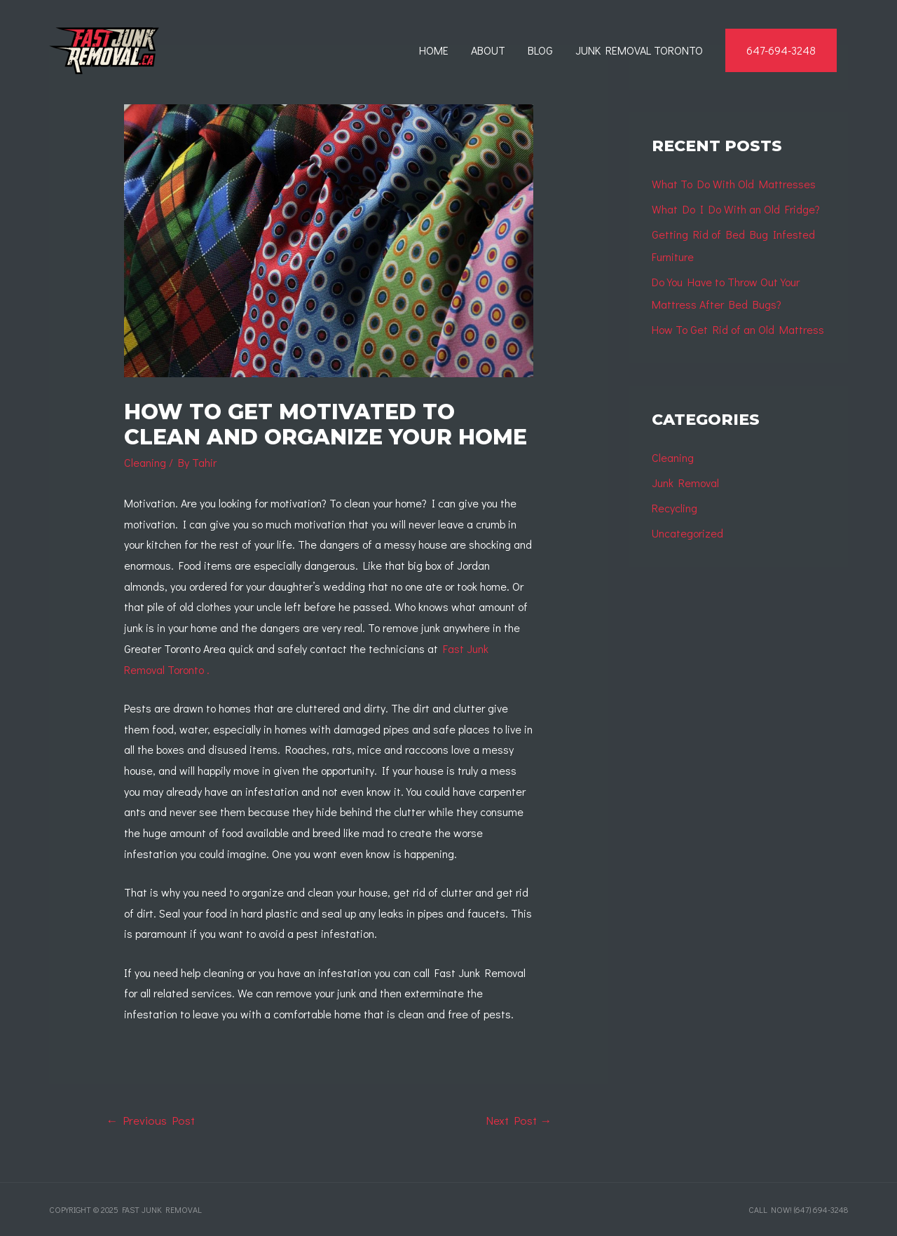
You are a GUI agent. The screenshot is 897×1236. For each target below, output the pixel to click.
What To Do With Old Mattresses (734, 183)
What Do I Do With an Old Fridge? (736, 209)
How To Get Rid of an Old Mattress (738, 329)
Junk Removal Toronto (639, 50)
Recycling (674, 507)
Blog (540, 50)
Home (433, 50)
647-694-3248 (781, 50)
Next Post (519, 1120)
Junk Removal (685, 482)
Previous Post (150, 1120)
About (488, 50)
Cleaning (145, 462)
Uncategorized (687, 533)
